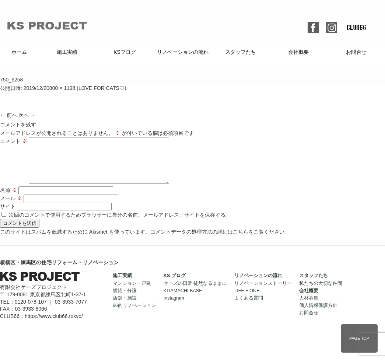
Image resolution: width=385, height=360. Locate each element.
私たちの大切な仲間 (320, 292)
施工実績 (67, 52)
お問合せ (356, 52)
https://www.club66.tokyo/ (54, 325)
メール (11, 207)
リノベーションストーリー (263, 292)
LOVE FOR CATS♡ (101, 88)
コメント (13, 141)
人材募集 (308, 307)
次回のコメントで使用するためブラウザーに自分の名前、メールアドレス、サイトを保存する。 (120, 224)
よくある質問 (248, 307)
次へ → (26, 115)
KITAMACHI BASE (183, 299)
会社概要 (298, 52)
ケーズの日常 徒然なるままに (195, 292)
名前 (8, 199)
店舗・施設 (125, 307)
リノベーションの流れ (183, 52)
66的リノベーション (134, 314)
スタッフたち (240, 52)
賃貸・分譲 (125, 299)
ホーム (19, 52)
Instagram (174, 307)
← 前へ (8, 115)
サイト (7, 215)
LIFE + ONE (246, 299)
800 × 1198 (62, 88)
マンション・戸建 (132, 292)
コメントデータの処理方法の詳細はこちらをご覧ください (217, 241)
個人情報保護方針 (318, 314)
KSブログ (124, 52)
